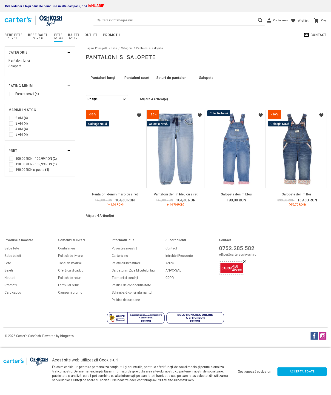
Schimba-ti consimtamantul (132, 340)
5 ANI (21, 134)
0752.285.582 (236, 295)
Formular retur (68, 332)
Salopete (15, 66)
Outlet (91, 35)
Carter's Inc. (120, 303)
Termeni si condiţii (125, 325)
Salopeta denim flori (297, 241)
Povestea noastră (124, 296)
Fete (58, 35)
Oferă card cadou (70, 318)
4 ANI (21, 129)
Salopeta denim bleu (236, 241)
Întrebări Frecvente (179, 303)
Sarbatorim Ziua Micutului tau (133, 318)
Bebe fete (14, 35)
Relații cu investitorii (126, 310)
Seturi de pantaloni (171, 125)
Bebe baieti (38, 35)
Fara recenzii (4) (27, 94)
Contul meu (66, 296)
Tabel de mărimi (70, 310)
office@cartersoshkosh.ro (237, 302)
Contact (318, 35)
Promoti (10, 332)
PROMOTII (111, 35)
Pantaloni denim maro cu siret (115, 241)
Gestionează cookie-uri (254, 371)
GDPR (170, 325)
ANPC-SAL (173, 318)
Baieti (73, 35)
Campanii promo (70, 340)
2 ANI (21, 118)
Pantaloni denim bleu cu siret (175, 241)
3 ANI (21, 123)
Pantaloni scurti (137, 125)
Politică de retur (69, 325)
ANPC (170, 310)
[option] (103, 102)
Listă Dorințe (139, 162)
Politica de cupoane (126, 347)
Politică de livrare (70, 303)
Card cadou (13, 340)
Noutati (10, 325)
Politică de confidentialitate (131, 332)
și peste (32, 170)
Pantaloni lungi (19, 60)
